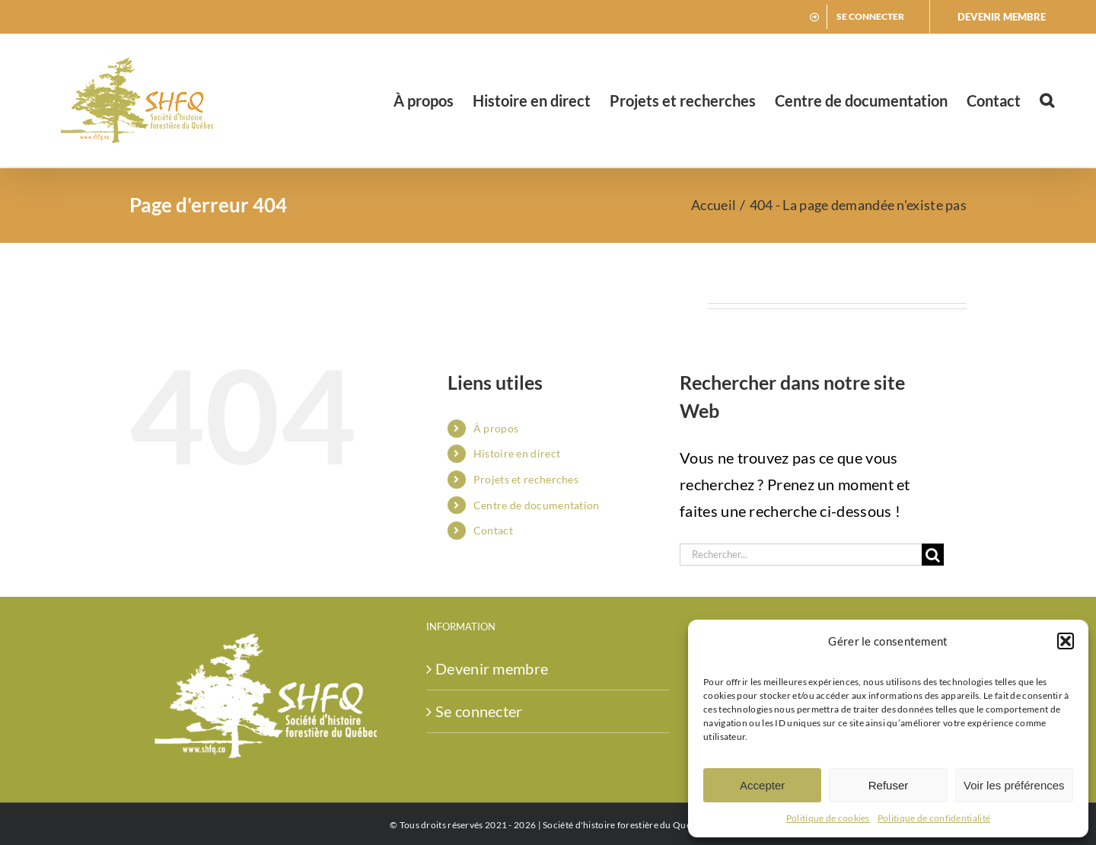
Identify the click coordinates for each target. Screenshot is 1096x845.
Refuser (888, 785)
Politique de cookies (828, 818)
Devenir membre (491, 668)
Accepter (762, 785)
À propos (495, 428)
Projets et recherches (525, 479)
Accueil (713, 204)
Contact (493, 530)
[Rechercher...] (801, 555)
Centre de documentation (536, 505)
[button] (1065, 641)
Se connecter (479, 711)
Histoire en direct (516, 453)
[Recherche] (933, 555)
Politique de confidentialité (934, 818)
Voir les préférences (1014, 785)
